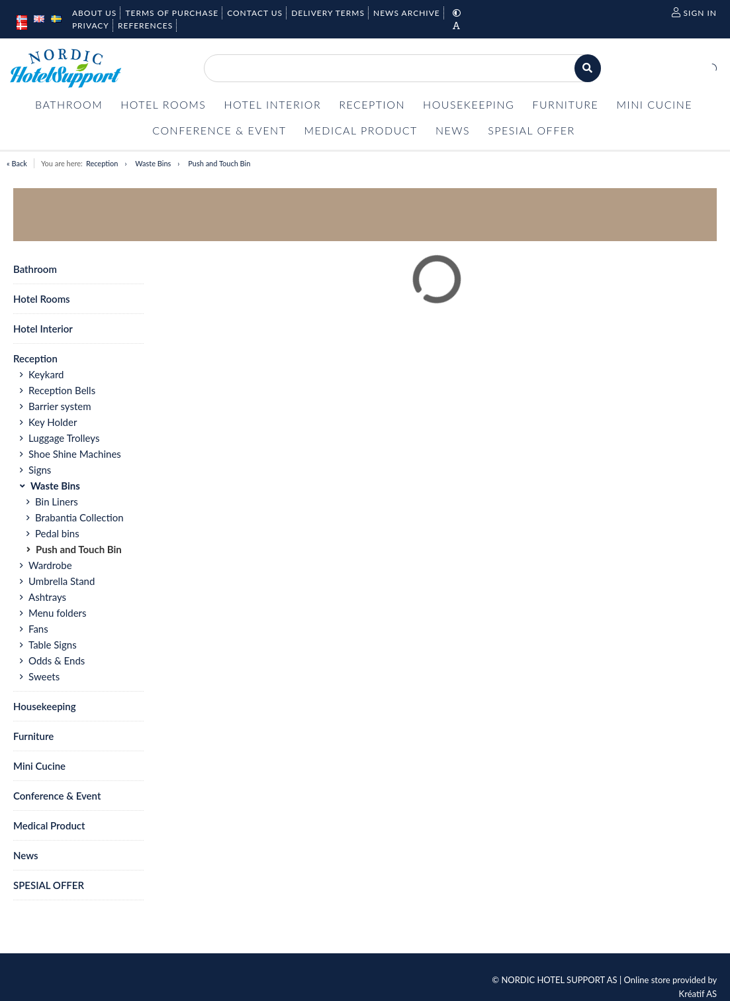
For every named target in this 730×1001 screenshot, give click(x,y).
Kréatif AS (698, 993)
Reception (102, 163)
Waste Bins (153, 163)
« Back (17, 163)
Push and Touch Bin (219, 163)
